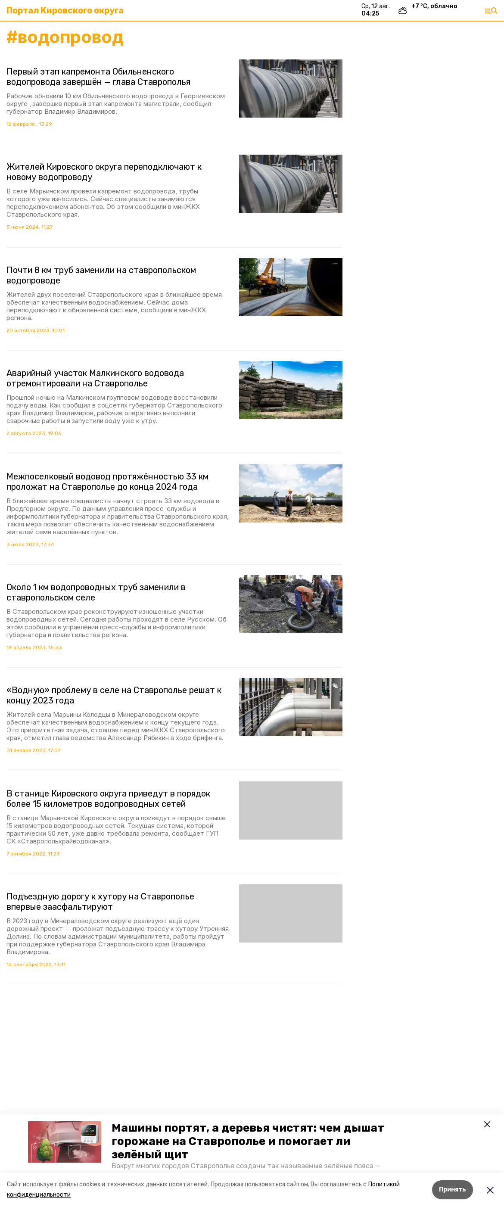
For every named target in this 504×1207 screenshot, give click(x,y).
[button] (64, 1142)
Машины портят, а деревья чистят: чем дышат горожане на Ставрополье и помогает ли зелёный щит (248, 1141)
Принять (452, 1189)
